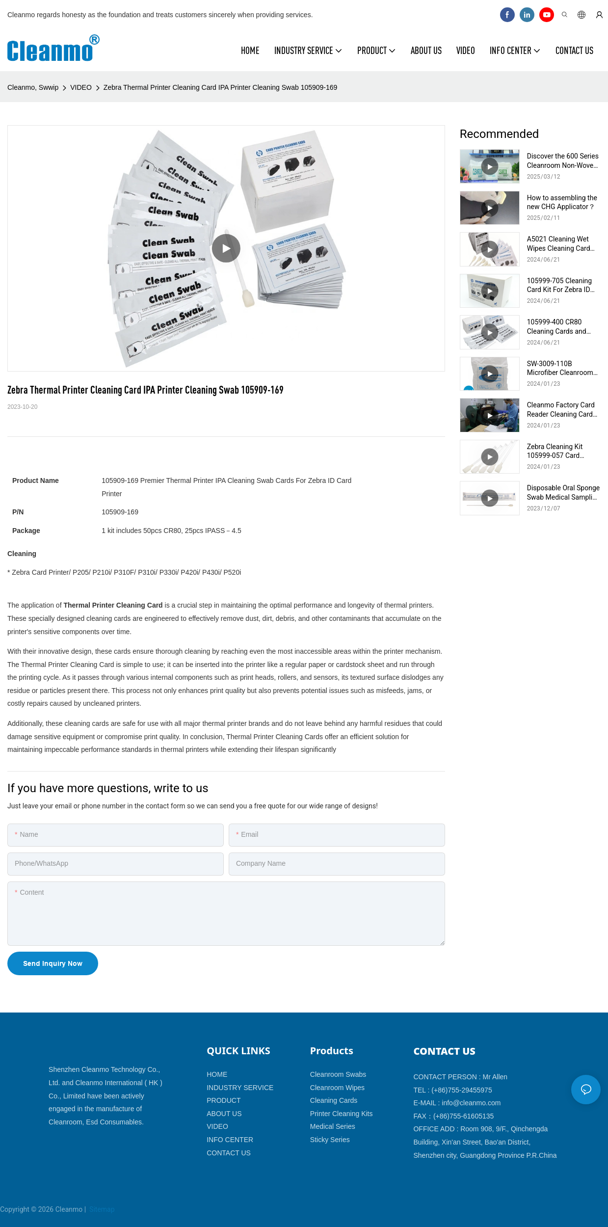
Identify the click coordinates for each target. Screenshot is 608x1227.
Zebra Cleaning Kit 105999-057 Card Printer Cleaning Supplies (555, 451)
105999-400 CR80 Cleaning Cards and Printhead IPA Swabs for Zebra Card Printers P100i (562, 326)
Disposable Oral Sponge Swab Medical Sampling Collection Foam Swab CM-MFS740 (563, 492)
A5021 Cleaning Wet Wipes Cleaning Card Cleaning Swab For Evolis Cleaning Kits (558, 243)
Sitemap (101, 1209)
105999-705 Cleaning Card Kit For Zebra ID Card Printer (559, 285)
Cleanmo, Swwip (32, 87)
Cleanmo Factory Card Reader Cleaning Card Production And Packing (564, 409)
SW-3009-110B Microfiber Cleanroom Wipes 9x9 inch (560, 368)
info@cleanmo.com (471, 1103)
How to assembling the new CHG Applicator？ (562, 202)
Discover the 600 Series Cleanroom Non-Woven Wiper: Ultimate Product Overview (563, 160)
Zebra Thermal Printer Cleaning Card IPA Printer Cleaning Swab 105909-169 (221, 87)
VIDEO (81, 87)
